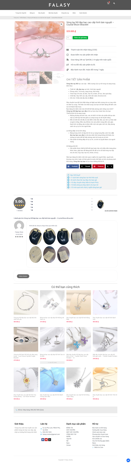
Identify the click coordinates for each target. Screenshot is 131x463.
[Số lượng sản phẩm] (69, 37)
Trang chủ (16, 17)
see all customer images (111, 210)
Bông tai (32, 13)
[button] (114, 3)
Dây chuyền (41, 13)
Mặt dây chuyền (53, 13)
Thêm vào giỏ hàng (80, 38)
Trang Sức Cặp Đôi (20, 13)
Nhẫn (74, 13)
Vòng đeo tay (65, 13)
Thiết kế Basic (23, 17)
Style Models (83, 13)
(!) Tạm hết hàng (52, 362)
